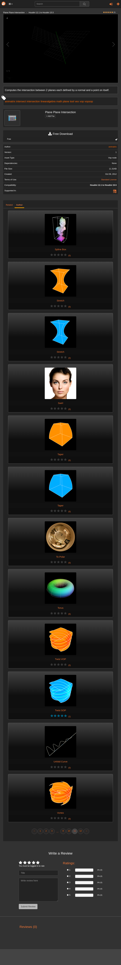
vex (77, 101)
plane (66, 101)
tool (72, 101)
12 (80, 831)
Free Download (60, 134)
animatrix (10, 101)
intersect (21, 101)
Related (9, 205)
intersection (33, 101)
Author (19, 205)
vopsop (89, 101)
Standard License (109, 180)
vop (82, 101)
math (59, 101)
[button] (10, 4)
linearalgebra (48, 101)
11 (75, 831)
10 (69, 831)
